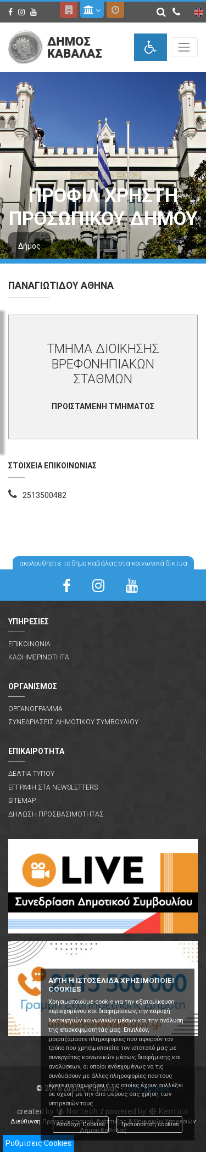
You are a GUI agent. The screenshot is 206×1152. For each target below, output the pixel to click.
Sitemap (22, 800)
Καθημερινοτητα (38, 657)
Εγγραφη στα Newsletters (53, 787)
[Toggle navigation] (184, 47)
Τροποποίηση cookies (149, 1124)
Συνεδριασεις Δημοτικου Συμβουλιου (73, 722)
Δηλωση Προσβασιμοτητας (56, 814)
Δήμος (29, 246)
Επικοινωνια (29, 644)
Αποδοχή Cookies (80, 1124)
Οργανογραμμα (35, 709)
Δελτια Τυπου (31, 774)
